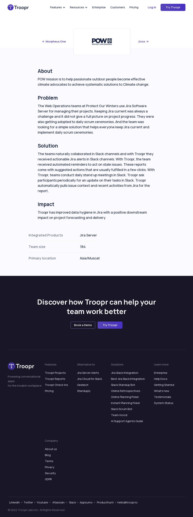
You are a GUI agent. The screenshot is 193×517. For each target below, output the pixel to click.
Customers (117, 7)
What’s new (161, 391)
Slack (72, 502)
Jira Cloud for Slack (89, 379)
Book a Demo (83, 325)
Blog (48, 455)
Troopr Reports (55, 379)
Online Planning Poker (125, 397)
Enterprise (99, 7)
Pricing (133, 7)
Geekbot (82, 385)
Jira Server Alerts (88, 373)
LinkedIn (14, 502)
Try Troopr (173, 7)
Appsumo (86, 502)
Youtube (42, 502)
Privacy (49, 467)
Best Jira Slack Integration (128, 379)
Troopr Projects (55, 373)
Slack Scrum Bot (121, 409)
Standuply (83, 391)
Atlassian (58, 502)
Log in (152, 7)
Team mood (119, 415)
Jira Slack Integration (124, 373)
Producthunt (105, 502)
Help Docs (160, 379)
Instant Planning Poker (125, 403)
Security (50, 473)
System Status (163, 403)
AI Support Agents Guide (127, 421)
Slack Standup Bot (123, 385)
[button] (58, 7)
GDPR (48, 479)
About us (51, 449)
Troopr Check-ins (56, 385)
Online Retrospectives (125, 391)
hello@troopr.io (127, 502)
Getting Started (164, 385)
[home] (18, 7)
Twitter (28, 502)
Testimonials (162, 397)
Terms (49, 461)
